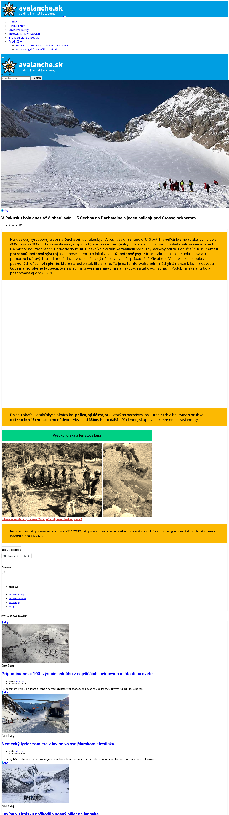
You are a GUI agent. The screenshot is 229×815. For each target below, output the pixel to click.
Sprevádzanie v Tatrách (24, 34)
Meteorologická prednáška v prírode (37, 49)
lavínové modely (16, 594)
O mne (13, 22)
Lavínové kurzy (19, 30)
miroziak (20, 681)
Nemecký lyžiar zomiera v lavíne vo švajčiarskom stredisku (58, 743)
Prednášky (16, 41)
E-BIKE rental (17, 26)
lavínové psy (14, 602)
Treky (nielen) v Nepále (24, 38)
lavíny (11, 606)
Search (37, 78)
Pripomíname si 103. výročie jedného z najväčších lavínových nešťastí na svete (77, 673)
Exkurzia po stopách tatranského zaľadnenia (42, 45)
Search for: (6, 74)
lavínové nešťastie (17, 598)
